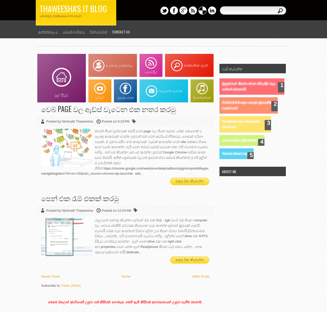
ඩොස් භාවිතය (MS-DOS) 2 (240, 140)
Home (126, 276)
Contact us (121, 31)
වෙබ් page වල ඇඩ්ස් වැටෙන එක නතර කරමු (108, 109)
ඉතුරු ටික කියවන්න (190, 181)
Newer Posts (50, 276)
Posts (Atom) (71, 285)
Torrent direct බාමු (235, 153)
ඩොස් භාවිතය (74, 31)
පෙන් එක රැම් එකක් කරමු (80, 198)
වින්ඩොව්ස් (98, 31)
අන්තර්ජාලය (48, 31)
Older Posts (200, 276)
